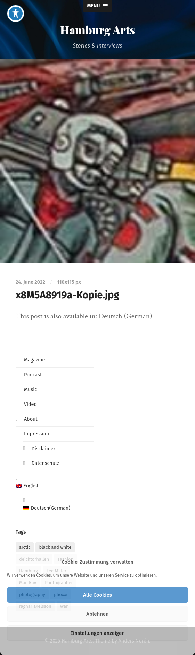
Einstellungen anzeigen (97, 633)
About (31, 419)
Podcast (33, 375)
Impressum (36, 434)
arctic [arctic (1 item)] (25, 547)
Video (30, 404)
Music (30, 389)
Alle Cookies (97, 595)
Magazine (34, 360)
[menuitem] (55, 486)
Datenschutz (45, 463)
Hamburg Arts (97, 29)
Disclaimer (43, 449)
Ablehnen (97, 614)
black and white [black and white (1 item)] (55, 547)
